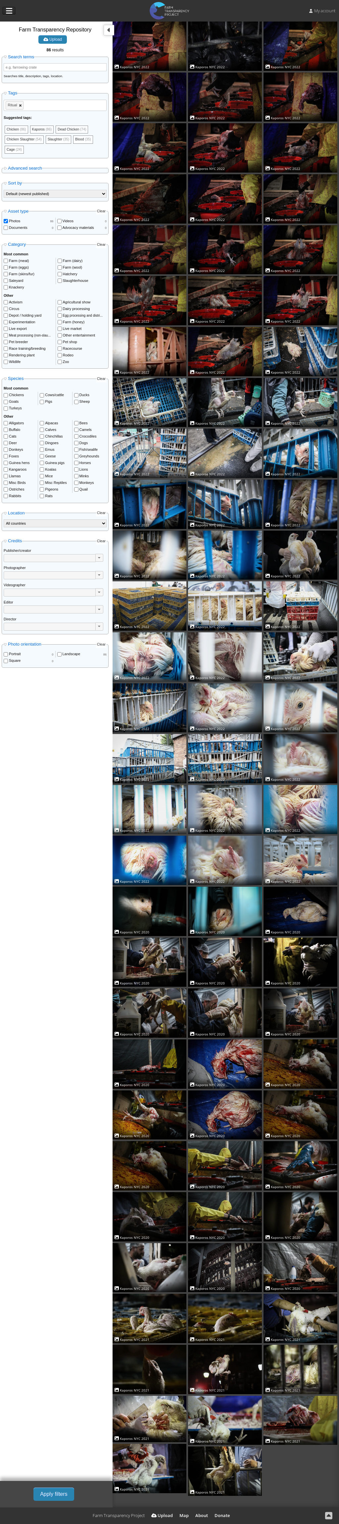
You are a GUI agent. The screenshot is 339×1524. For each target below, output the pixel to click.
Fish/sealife (88, 451)
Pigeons (51, 491)
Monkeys (86, 484)
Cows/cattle (54, 396)
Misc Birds (17, 484)
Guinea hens (19, 464)
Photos (14, 222)
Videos (68, 222)
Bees (83, 424)
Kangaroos (17, 471)
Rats (49, 497)
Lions (83, 471)
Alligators (16, 424)
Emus (49, 451)
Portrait (15, 655)
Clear (101, 213)
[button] (99, 559)
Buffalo (14, 431)
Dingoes (51, 444)
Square (15, 662)
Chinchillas (54, 438)
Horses (85, 464)
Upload (52, 39)
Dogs (83, 444)
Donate (222, 1515)
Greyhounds (89, 457)
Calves (50, 431)
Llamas (15, 477)
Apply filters (54, 1494)
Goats (14, 403)
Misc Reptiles (56, 484)
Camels (85, 431)
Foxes (14, 457)
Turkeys (15, 410)
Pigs (48, 403)
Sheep (84, 403)
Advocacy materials (78, 229)
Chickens (16, 396)
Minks (84, 477)
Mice (49, 477)
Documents (18, 229)
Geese (50, 457)
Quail (83, 491)
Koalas (50, 471)
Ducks (84, 396)
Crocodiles (88, 438)
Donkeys (16, 451)
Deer (13, 444)
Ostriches (16, 491)
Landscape (71, 655)
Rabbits (15, 497)
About (201, 1515)
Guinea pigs (55, 464)
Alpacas (51, 424)
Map (184, 1515)
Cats (13, 438)
